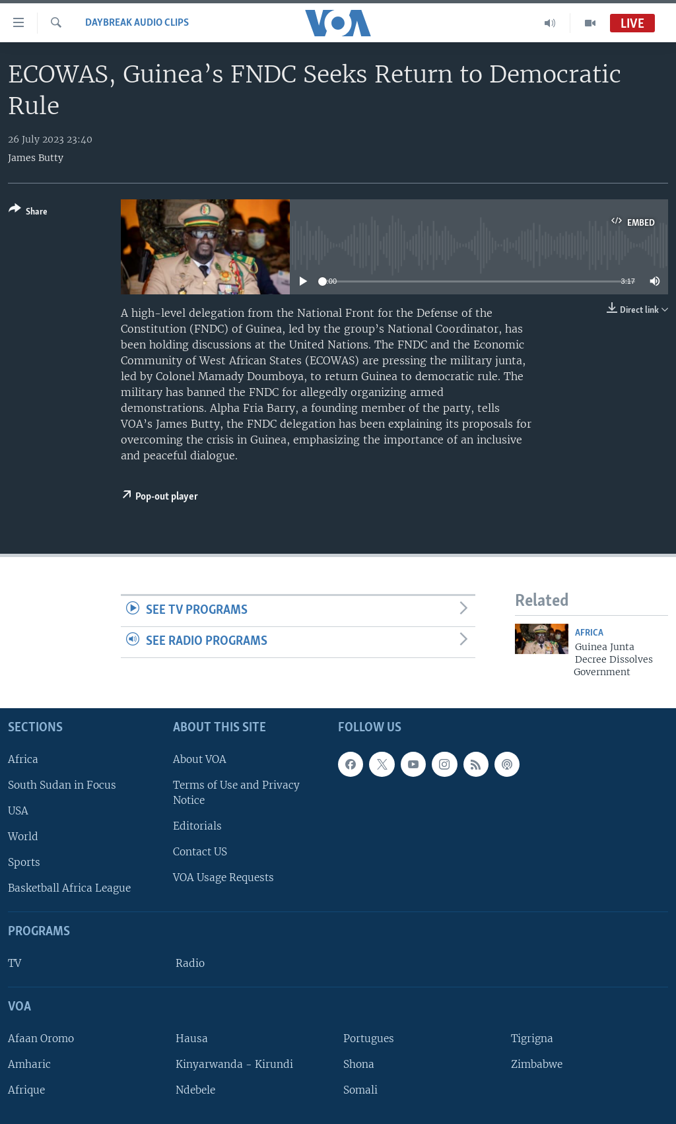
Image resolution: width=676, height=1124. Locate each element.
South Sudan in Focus (62, 785)
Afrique (26, 1090)
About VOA (199, 758)
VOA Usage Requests (223, 877)
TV (14, 963)
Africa (589, 633)
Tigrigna (532, 1038)
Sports (24, 862)
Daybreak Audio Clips (137, 23)
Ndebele (195, 1090)
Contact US (200, 851)
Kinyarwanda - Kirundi (234, 1064)
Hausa (192, 1038)
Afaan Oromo (41, 1038)
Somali (360, 1090)
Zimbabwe (536, 1064)
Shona (358, 1064)
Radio (190, 963)
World (23, 836)
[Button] (28, 212)
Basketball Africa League (69, 888)
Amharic (29, 1064)
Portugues (368, 1038)
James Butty (35, 158)
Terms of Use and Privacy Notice (236, 793)
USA (18, 811)
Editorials (197, 826)
